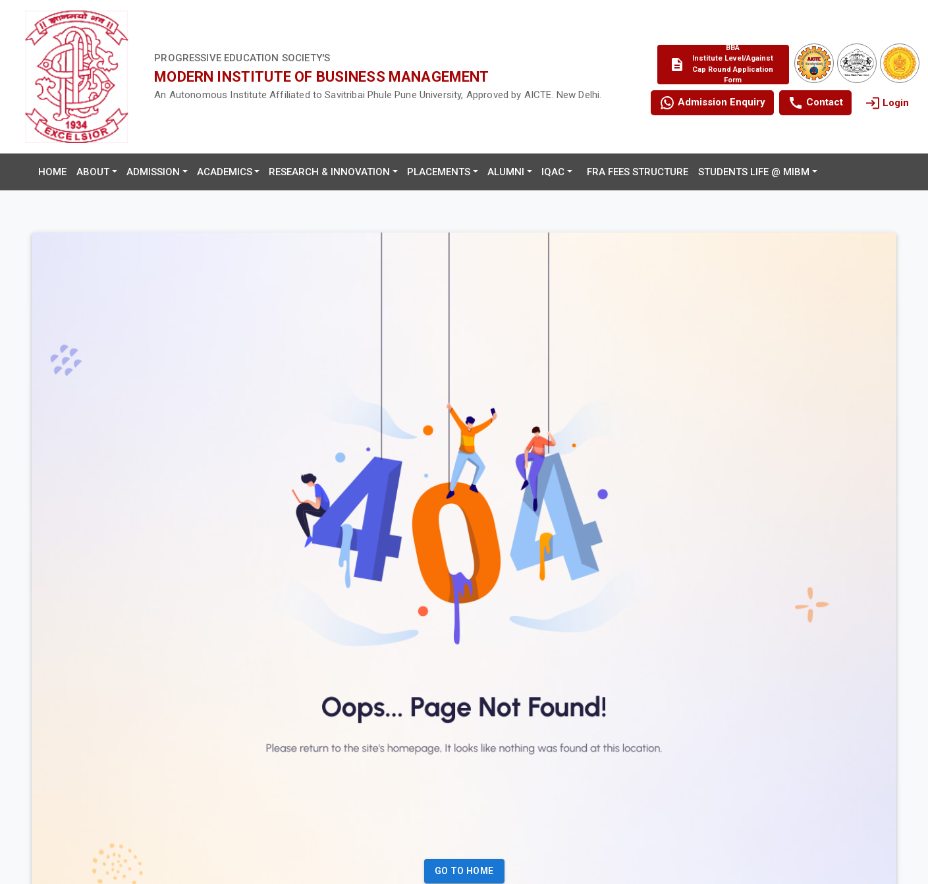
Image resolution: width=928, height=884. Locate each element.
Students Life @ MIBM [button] (753, 172)
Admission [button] (153, 172)
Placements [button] (438, 172)
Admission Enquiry (712, 103)
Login (887, 103)
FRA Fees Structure (637, 172)
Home (52, 172)
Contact (815, 103)
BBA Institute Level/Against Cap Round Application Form (721, 64)
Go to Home (464, 871)
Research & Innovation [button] (329, 172)
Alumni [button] (505, 172)
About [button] (92, 172)
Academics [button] (224, 172)
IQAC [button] (552, 172)
